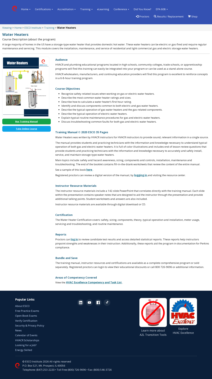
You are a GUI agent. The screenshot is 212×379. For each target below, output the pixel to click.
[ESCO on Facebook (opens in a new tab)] (98, 302)
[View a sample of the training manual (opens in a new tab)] (89, 169)
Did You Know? (142, 9)
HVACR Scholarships (27, 340)
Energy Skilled (23, 350)
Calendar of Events (26, 335)
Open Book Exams (26, 315)
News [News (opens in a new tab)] (18, 330)
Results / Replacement (169, 16)
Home (18, 27)
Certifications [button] (44, 9)
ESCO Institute (32, 27)
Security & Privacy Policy (29, 325)
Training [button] (86, 9)
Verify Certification (26, 320)
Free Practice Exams (27, 311)
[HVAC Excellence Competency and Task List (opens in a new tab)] (94, 282)
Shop (192, 16)
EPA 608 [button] (162, 9)
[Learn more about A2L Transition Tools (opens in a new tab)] (153, 317)
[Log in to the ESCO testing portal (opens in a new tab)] (141, 175)
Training (49, 27)
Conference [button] (121, 9)
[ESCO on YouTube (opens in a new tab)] (89, 302)
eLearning (103, 9)
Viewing (7, 27)
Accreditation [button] (66, 9)
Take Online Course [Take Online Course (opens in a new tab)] (26, 128)
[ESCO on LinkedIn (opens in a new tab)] (80, 302)
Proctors (142, 16)
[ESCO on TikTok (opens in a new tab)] (107, 302)
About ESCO (22, 306)
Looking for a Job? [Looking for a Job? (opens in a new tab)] (26, 345)
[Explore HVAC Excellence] (183, 317)
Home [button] (25, 9)
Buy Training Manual (26, 121)
